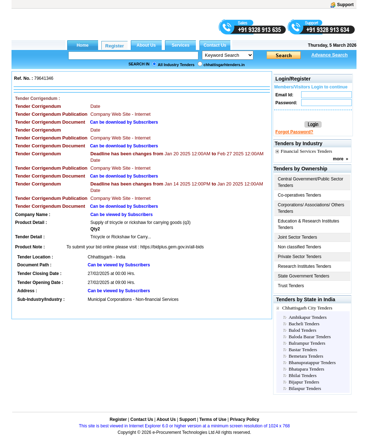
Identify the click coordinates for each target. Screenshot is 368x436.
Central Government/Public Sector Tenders (310, 182)
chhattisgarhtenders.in (224, 65)
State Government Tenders (303, 276)
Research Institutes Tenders (304, 266)
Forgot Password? (294, 131)
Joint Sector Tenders (297, 237)
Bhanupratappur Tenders (312, 362)
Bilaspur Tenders (305, 388)
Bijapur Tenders (304, 382)
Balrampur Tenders (307, 343)
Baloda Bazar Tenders (310, 336)
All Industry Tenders (176, 65)
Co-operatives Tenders (299, 195)
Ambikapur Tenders (308, 317)
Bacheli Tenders (304, 323)
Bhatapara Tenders (306, 369)
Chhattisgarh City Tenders (307, 308)
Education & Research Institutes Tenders (308, 224)
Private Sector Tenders (299, 256)
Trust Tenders (291, 285)
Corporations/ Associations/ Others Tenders (311, 208)
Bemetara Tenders (306, 356)
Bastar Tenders (303, 349)
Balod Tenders (302, 330)
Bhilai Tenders (303, 375)
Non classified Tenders (299, 246)
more (338, 158)
